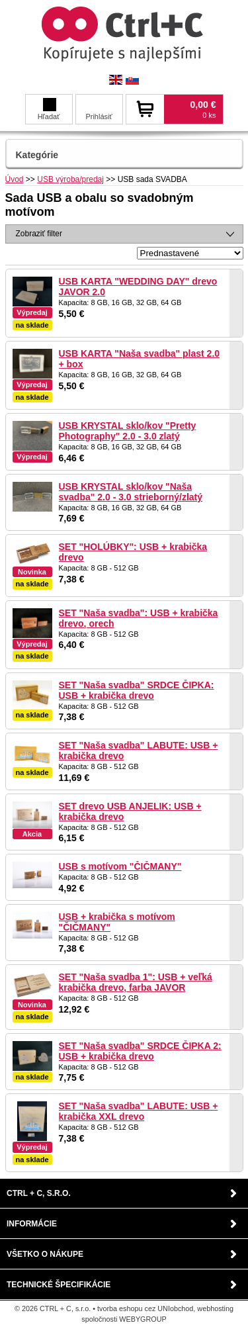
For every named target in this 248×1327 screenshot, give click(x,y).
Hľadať (49, 109)
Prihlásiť (98, 116)
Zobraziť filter (39, 233)
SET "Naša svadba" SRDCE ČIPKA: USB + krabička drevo (136, 690)
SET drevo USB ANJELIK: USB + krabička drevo (130, 811)
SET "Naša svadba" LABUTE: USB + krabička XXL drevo (138, 1111)
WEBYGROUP (142, 1319)
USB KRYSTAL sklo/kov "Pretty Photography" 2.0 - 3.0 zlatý (127, 430)
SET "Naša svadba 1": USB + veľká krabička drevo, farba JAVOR (135, 982)
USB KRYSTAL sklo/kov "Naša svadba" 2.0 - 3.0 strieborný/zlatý (131, 491)
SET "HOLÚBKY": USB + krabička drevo (133, 552)
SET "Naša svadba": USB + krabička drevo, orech (138, 618)
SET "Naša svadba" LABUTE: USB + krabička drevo (138, 750)
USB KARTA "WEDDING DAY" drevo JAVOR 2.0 (138, 286)
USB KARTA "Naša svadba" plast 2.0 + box (139, 358)
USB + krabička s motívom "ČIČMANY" (117, 922)
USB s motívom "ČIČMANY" (120, 866)
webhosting (215, 1308)
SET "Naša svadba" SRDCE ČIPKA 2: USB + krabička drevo (140, 1051)
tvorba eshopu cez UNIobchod (145, 1308)
